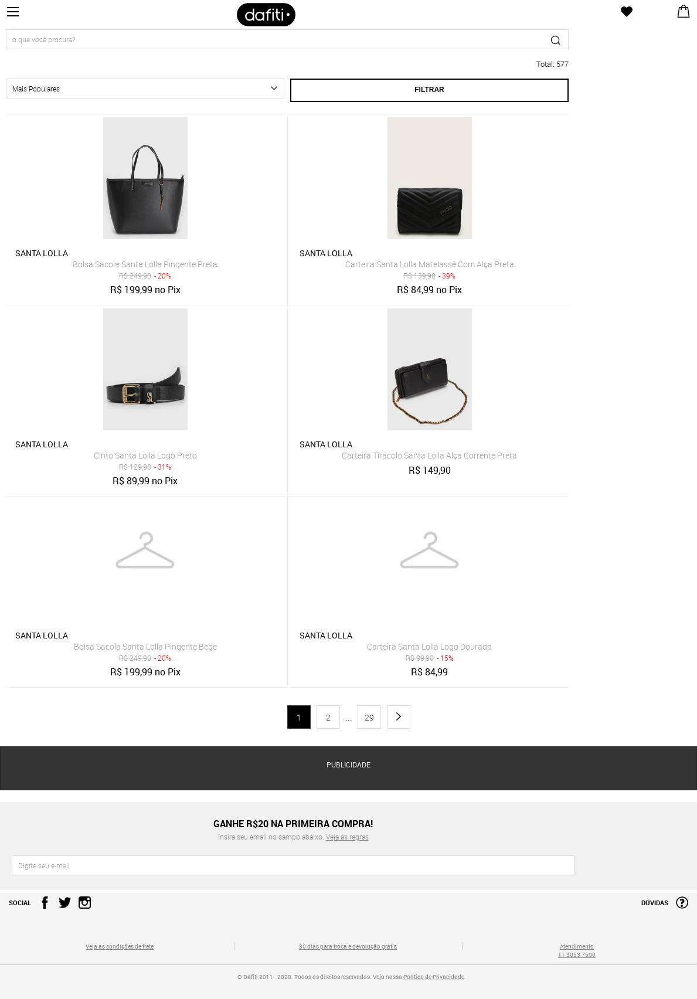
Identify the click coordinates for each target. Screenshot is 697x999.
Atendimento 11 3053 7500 (577, 950)
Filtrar (429, 90)
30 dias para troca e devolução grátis (348, 946)
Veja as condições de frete (120, 946)
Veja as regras (347, 836)
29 (369, 717)
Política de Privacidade (433, 977)
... (348, 717)
